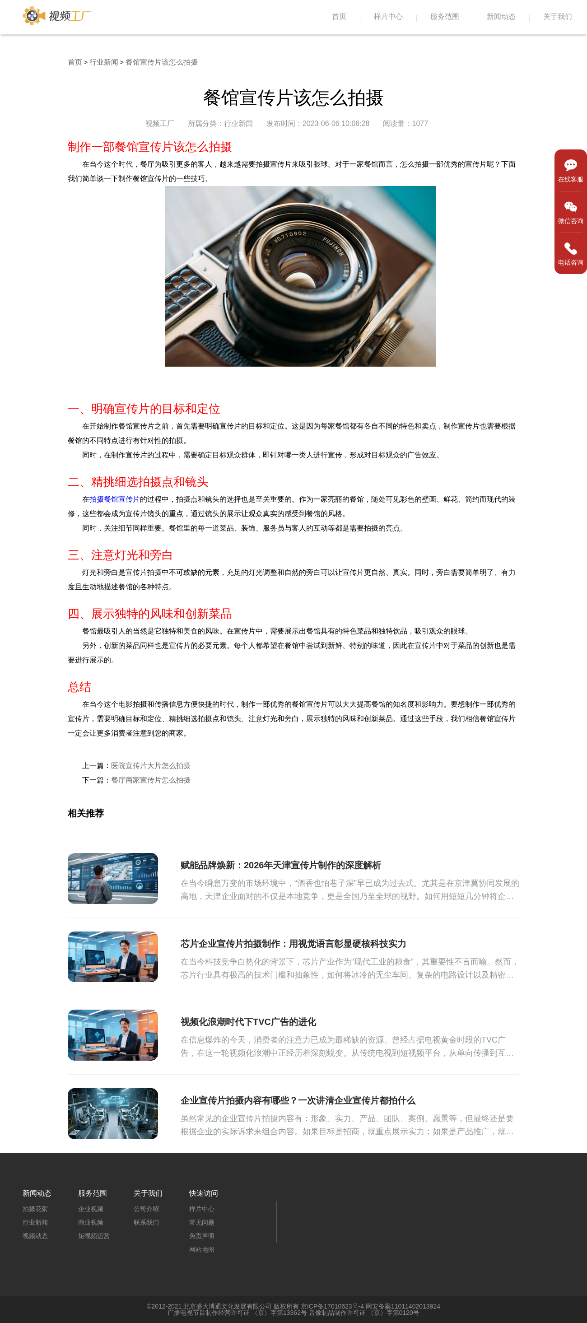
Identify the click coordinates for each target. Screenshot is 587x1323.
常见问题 (201, 1222)
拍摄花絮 (35, 1208)
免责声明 (201, 1235)
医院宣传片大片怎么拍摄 (151, 765)
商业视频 (90, 1222)
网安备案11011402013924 (403, 1306)
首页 (339, 16)
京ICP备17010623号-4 (332, 1306)
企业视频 (90, 1208)
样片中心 (388, 16)
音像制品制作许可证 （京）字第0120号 (364, 1312)
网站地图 (201, 1249)
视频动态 (35, 1235)
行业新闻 (103, 62)
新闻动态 (501, 16)
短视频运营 (94, 1235)
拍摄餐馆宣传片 (114, 499)
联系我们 (146, 1222)
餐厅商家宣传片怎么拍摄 (151, 780)
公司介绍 (146, 1208)
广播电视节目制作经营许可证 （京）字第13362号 (237, 1312)
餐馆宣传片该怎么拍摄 (162, 62)
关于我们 (557, 16)
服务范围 (444, 16)
